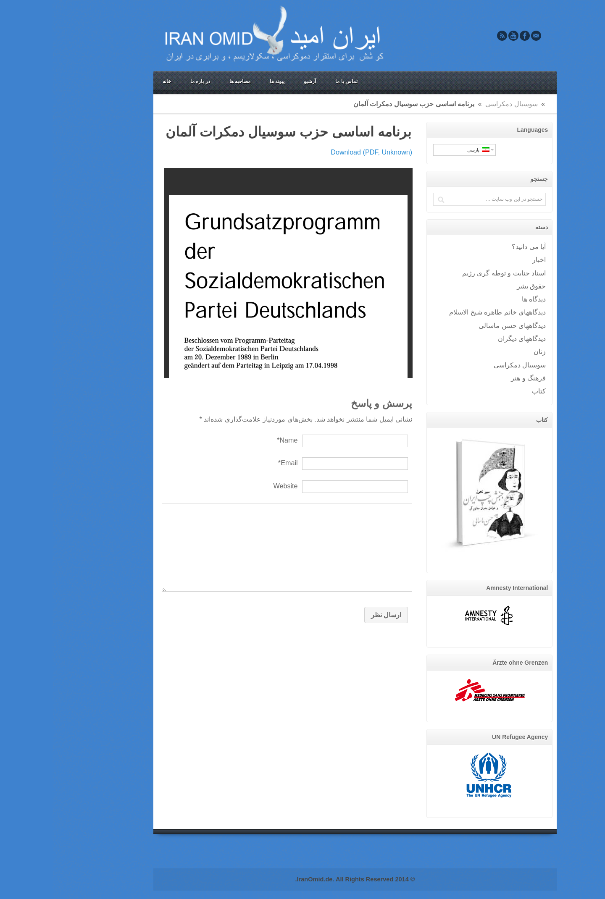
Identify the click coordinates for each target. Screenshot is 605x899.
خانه (114, 81)
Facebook (472, 36)
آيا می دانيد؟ (476, 246)
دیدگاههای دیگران (469, 338)
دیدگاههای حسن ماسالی (459, 325)
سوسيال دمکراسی (459, 103)
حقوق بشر (479, 286)
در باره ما (148, 81)
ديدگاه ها (481, 299)
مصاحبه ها (187, 81)
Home (496, 103)
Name (234, 440)
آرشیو (257, 81)
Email (484, 36)
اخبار (486, 259)
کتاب (486, 391)
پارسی (426, 149)
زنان (487, 351)
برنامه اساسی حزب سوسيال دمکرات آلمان (236, 131)
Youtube (461, 36)
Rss (450, 36)
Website (233, 486)
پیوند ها (224, 81)
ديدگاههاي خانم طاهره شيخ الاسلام (445, 312)
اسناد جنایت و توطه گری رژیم (451, 273)
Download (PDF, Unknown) (319, 152)
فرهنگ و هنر (475, 378)
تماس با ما (294, 81)
